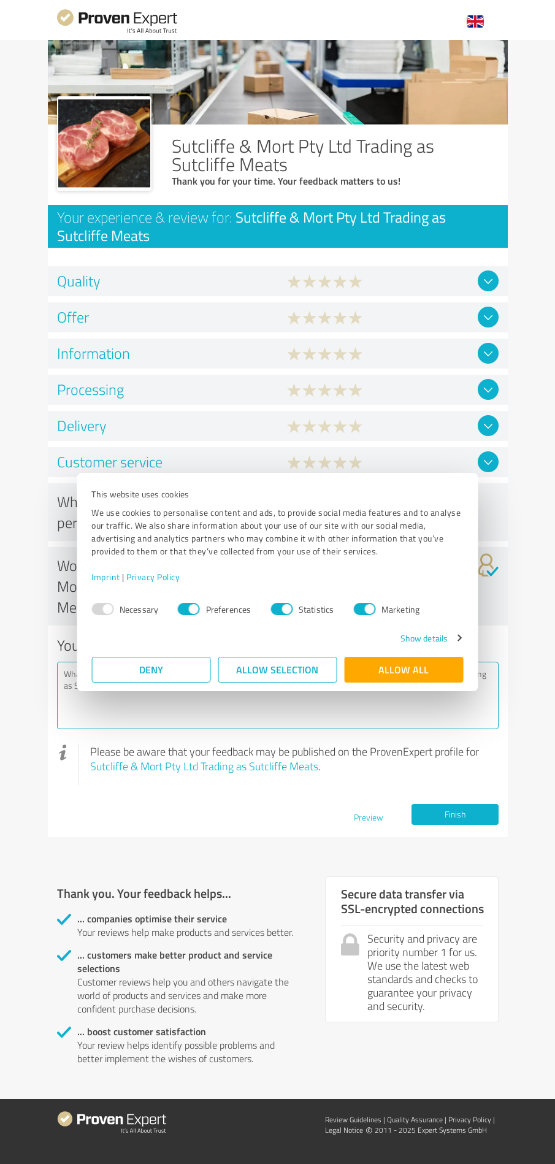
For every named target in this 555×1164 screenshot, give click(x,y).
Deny (151, 669)
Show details (423, 638)
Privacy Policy (153, 577)
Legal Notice (344, 1130)
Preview (368, 817)
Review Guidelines (353, 1119)
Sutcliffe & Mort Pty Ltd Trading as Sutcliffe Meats (204, 766)
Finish (455, 814)
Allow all (404, 669)
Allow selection (278, 669)
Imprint (106, 577)
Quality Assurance (415, 1119)
